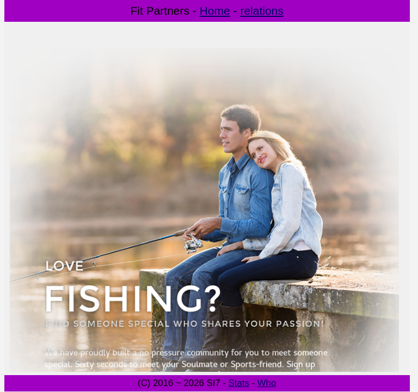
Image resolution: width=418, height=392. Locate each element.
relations (261, 10)
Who (266, 383)
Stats (239, 383)
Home (215, 10)
